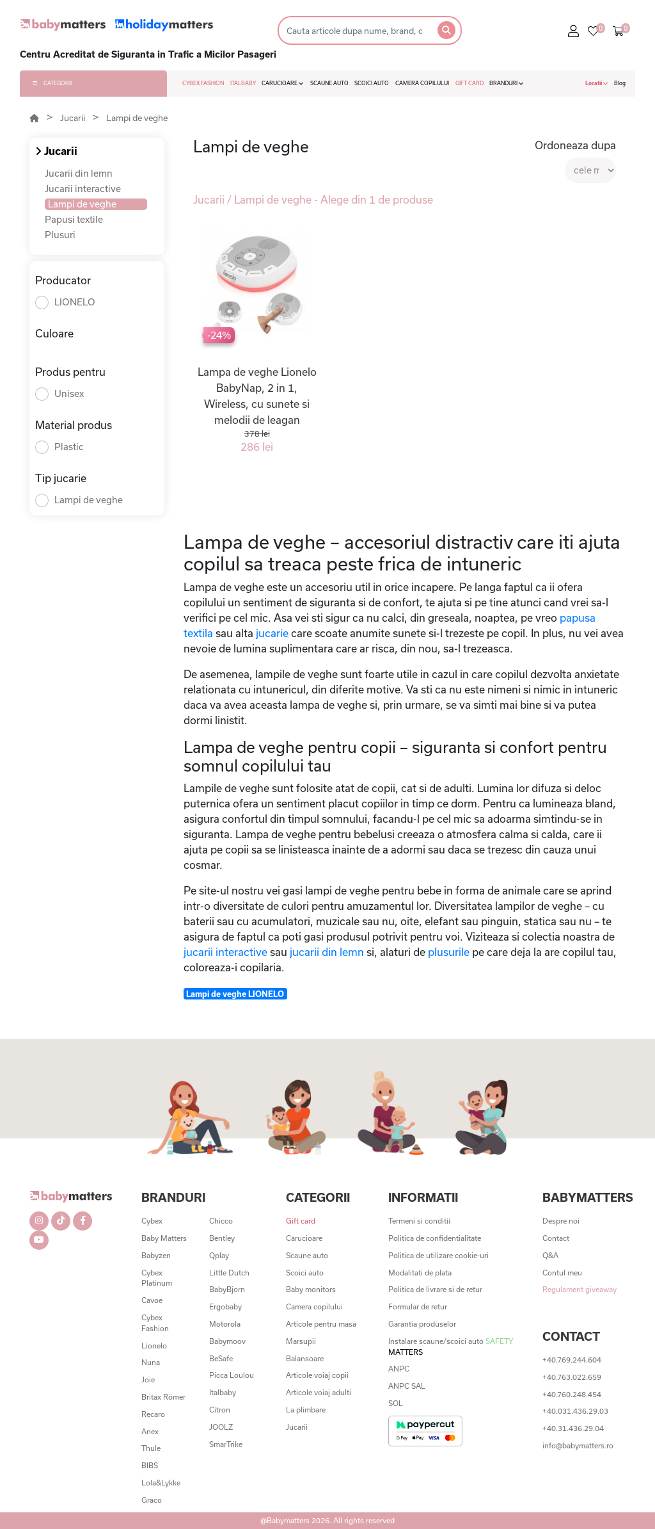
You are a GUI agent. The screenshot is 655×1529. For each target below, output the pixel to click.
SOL (395, 1403)
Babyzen (156, 1255)
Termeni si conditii (419, 1221)
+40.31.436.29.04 (573, 1428)
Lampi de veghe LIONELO (235, 993)
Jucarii (72, 118)
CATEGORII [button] (52, 83)
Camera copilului (314, 1306)
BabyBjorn (227, 1289)
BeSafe (221, 1358)
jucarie (272, 633)
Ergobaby (225, 1306)
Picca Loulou (231, 1375)
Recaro (153, 1414)
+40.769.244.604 (571, 1359)
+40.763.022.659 (571, 1377)
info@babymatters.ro (577, 1445)
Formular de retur (417, 1306)
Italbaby (222, 1392)
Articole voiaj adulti (318, 1392)
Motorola (225, 1324)
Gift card (300, 1221)
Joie (148, 1379)
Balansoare (305, 1358)
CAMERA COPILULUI (422, 83)
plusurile (450, 952)
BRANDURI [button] (506, 83)
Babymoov (227, 1341)
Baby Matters (164, 1238)
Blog (620, 83)
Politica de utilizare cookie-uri (438, 1255)
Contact (555, 1238)
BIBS (149, 1465)
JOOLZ (221, 1427)
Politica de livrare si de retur (435, 1289)
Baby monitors (311, 1289)
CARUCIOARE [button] (283, 83)
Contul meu (562, 1272)
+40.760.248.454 (571, 1394)
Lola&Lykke (160, 1482)
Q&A (550, 1255)
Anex (150, 1431)
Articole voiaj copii (317, 1375)
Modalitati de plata (420, 1272)
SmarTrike (225, 1444)
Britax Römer (163, 1397)
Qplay (219, 1255)
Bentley (222, 1238)
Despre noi (561, 1221)
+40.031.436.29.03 (575, 1411)
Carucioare (304, 1238)
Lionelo (154, 1345)
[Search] (354, 30)
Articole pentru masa (321, 1324)
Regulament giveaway (579, 1289)
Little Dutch (229, 1272)
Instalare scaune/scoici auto (451, 1346)
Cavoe (151, 1300)
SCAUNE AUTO (329, 83)
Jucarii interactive (83, 188)
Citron (219, 1409)
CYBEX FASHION (203, 83)
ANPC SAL (406, 1386)
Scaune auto (307, 1255)
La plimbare (306, 1409)
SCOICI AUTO (371, 83)
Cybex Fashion (155, 1322)
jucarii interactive (227, 952)
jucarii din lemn (328, 952)
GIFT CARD (469, 83)
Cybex (151, 1221)
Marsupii (301, 1341)
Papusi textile (74, 219)
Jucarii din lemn (79, 173)
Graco (151, 1500)
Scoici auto (305, 1272)
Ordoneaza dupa (575, 145)
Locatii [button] (596, 83)
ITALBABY (243, 83)
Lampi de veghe (137, 118)
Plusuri (60, 234)
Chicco (221, 1221)
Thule (151, 1448)
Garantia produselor (422, 1324)
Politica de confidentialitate (434, 1238)
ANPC (398, 1368)
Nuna (150, 1362)
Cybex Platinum (156, 1278)
